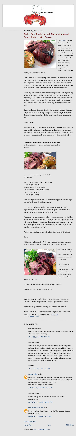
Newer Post (28, 425)
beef (32, 316)
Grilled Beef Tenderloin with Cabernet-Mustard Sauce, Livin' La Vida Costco (46, 35)
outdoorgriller (33, 374)
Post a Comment (30, 421)
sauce (37, 316)
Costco (64, 40)
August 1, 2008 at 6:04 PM (40, 388)
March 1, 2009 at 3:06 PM (40, 416)
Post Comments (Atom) (41, 429)
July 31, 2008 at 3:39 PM (39, 337)
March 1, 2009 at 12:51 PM (40, 402)
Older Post (70, 425)
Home (49, 425)
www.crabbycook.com (35, 408)
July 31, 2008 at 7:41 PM (39, 368)
